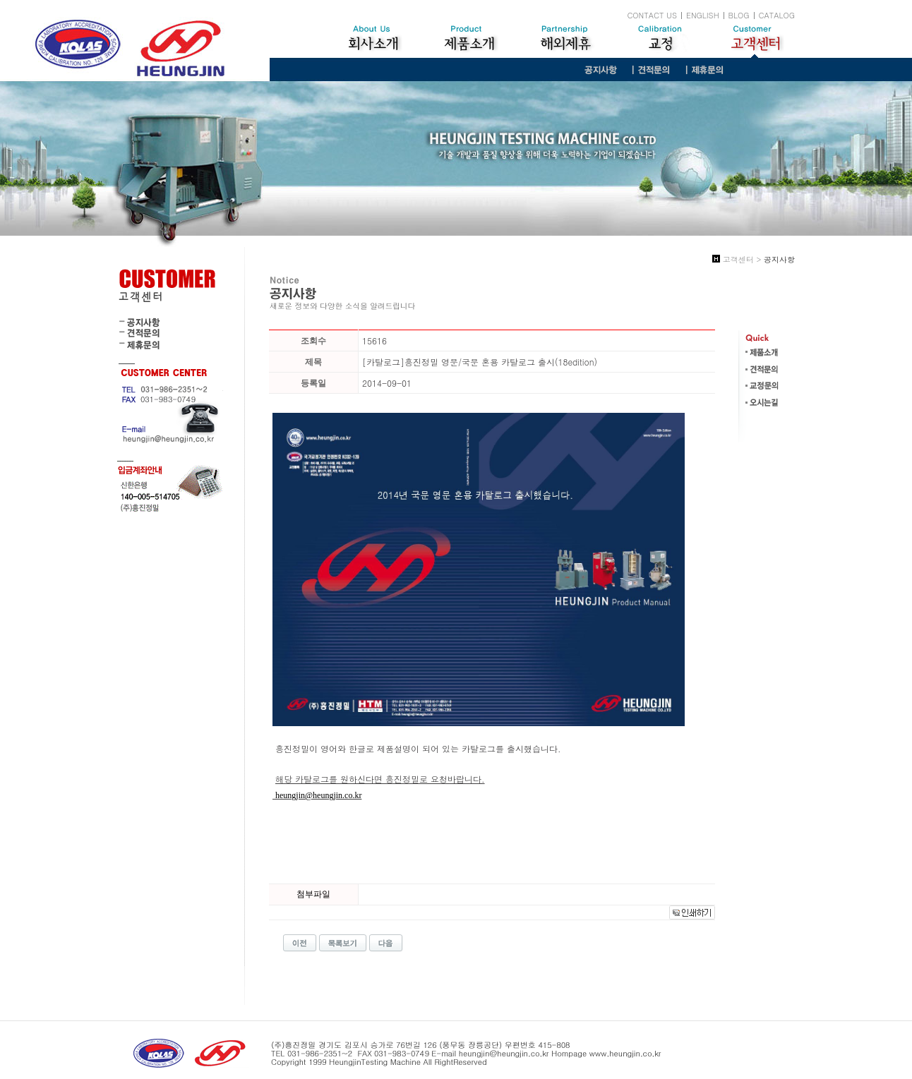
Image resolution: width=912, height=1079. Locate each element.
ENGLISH (702, 15)
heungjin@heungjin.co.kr (318, 795)
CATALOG (777, 15)
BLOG (739, 15)
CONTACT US (652, 15)
